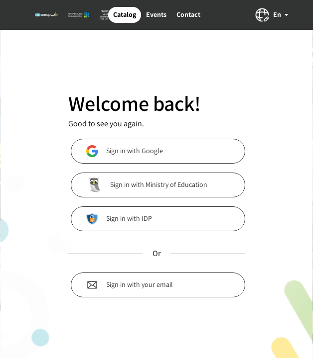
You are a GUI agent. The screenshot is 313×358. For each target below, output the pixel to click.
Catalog (124, 14)
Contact (188, 14)
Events (156, 14)
